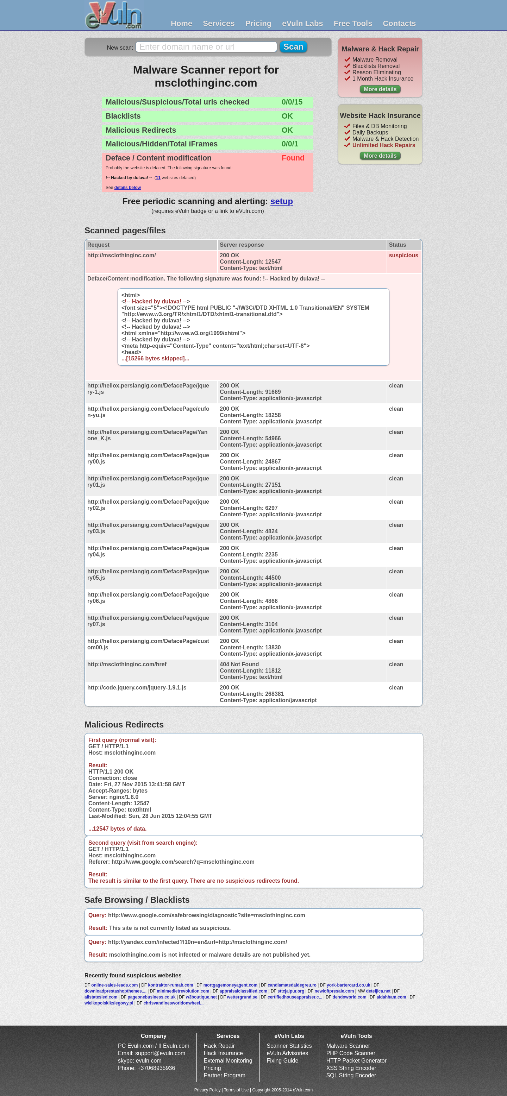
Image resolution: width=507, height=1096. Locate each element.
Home (181, 23)
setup (281, 201)
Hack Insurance (223, 1053)
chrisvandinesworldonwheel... (174, 1003)
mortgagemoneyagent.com (230, 985)
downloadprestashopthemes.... (115, 991)
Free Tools (353, 23)
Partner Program (224, 1075)
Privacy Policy (207, 1090)
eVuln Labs (302, 23)
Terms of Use (236, 1090)
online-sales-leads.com (114, 985)
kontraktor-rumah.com (170, 985)
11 (158, 177)
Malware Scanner (348, 1046)
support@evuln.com (160, 1053)
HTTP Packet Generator (356, 1061)
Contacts (399, 23)
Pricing (258, 23)
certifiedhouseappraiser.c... (295, 997)
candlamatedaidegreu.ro (292, 985)
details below (127, 187)
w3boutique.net (201, 997)
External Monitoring (228, 1061)
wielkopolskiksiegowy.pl (108, 1003)
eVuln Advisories (287, 1053)
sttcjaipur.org (290, 991)
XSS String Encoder (351, 1068)
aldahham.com (391, 997)
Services (219, 23)
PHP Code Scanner (350, 1053)
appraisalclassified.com (243, 991)
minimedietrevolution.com (183, 991)
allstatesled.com (100, 997)
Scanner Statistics (289, 1046)
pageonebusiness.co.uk (152, 997)
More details (380, 89)
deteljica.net (378, 991)
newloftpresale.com (334, 991)
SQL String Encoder (351, 1075)
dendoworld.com (350, 997)
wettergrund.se (242, 997)
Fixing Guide (283, 1061)
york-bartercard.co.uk (348, 985)
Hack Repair (219, 1046)
